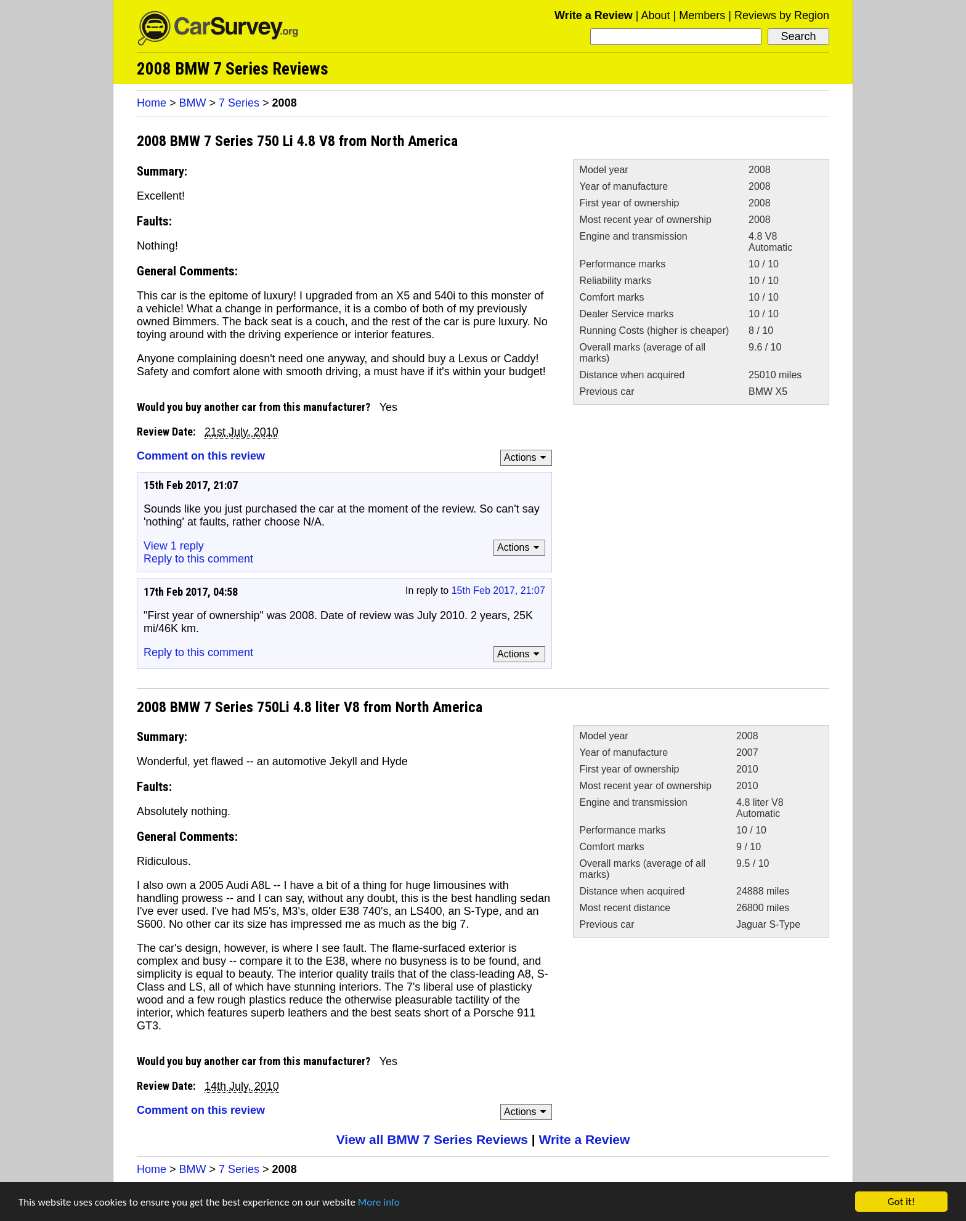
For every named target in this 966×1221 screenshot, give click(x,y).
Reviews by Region (781, 15)
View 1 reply (174, 546)
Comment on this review (201, 456)
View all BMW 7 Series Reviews (432, 1139)
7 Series (239, 103)
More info (379, 1202)
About (655, 15)
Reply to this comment (198, 559)
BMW (192, 103)
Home (151, 103)
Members (702, 15)
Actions (527, 457)
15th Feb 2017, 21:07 (498, 590)
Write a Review (593, 15)
